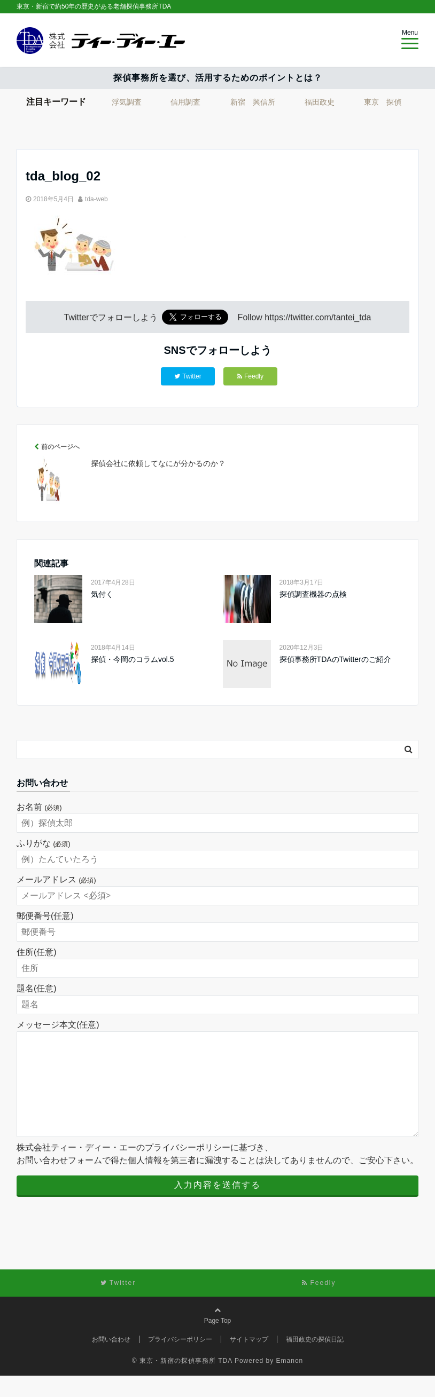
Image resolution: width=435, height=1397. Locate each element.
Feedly (250, 376)
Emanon (290, 1382)
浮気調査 (127, 102)
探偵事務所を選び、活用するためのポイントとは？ (217, 77)
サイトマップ (249, 1360)
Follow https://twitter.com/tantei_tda (304, 317)
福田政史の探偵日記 (315, 1360)
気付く (102, 594)
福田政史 (320, 102)
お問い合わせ (111, 1360)
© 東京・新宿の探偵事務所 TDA (182, 1382)
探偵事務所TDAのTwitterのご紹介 (335, 659)
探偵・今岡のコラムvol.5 (132, 659)
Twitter (187, 376)
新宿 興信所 (252, 102)
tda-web (96, 199)
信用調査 (185, 102)
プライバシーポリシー (180, 1360)
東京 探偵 (382, 102)
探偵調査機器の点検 (313, 594)
